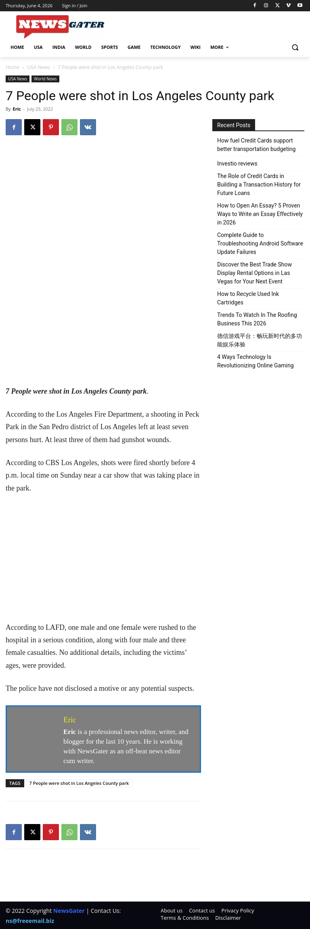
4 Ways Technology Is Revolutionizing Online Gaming (255, 361)
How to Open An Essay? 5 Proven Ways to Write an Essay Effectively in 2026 (260, 214)
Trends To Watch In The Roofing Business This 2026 (257, 319)
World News (45, 79)
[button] (294, 47)
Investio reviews (237, 163)
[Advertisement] (103, 325)
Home (12, 67)
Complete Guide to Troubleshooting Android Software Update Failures (260, 243)
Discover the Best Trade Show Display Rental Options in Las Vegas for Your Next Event (254, 273)
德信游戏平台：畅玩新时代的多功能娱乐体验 (259, 340)
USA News (38, 67)
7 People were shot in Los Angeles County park (79, 783)
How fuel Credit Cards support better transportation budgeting (256, 144)
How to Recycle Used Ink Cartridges (248, 298)
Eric (17, 109)
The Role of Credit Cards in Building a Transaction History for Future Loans (259, 184)
